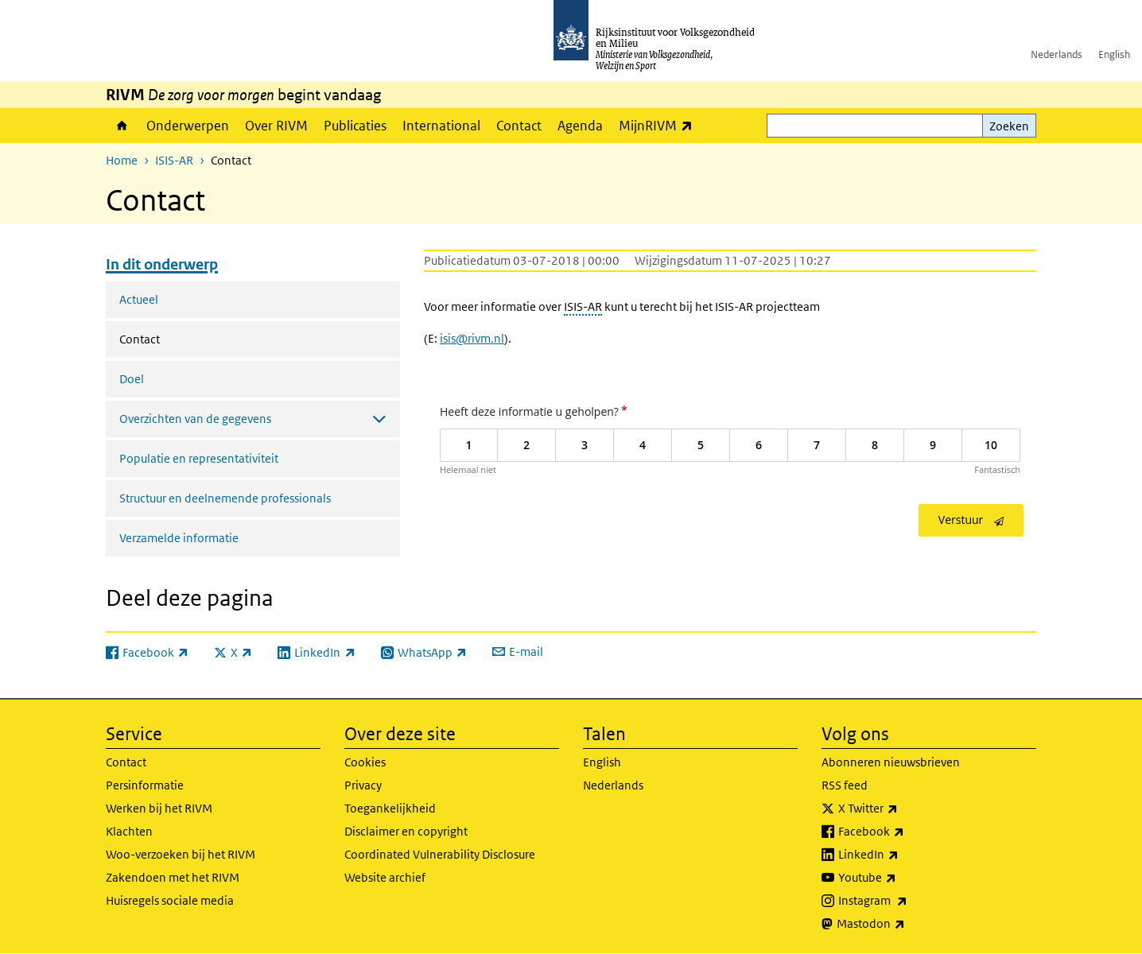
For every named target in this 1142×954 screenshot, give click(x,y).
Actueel (138, 299)
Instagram (907, 900)
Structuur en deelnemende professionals (225, 498)
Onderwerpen (187, 125)
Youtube (902, 877)
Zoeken (1009, 126)
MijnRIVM (660, 125)
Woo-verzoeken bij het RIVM (180, 854)
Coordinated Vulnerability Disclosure (439, 854)
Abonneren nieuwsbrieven (891, 762)
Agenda (580, 125)
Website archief (384, 877)
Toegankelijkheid (390, 808)
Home (122, 125)
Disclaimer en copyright (406, 831)
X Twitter (903, 808)
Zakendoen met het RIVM (172, 877)
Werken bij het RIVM (159, 808)
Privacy (363, 785)
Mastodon (906, 923)
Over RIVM (276, 125)
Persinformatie (145, 785)
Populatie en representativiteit (198, 458)
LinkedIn (903, 854)
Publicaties (355, 125)
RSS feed (845, 785)
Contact (519, 125)
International (441, 125)
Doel (131, 378)
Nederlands (1056, 54)
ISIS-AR (174, 160)
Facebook (906, 831)
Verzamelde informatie (179, 537)
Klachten (129, 831)
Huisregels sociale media (170, 900)
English (1114, 54)
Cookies (365, 762)
